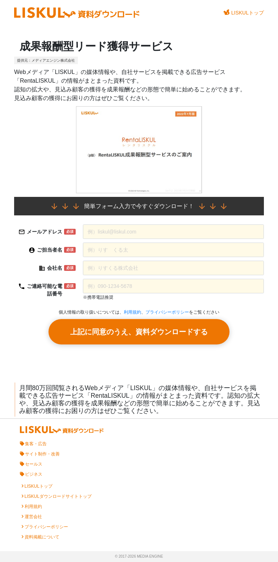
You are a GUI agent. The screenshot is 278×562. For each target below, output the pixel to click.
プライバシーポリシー (167, 312)
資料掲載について (42, 537)
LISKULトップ (243, 12)
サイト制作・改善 (42, 453)
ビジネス (33, 474)
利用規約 (132, 312)
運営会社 (33, 516)
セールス (33, 464)
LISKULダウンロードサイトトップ (58, 496)
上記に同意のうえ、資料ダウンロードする (139, 332)
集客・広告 (36, 443)
